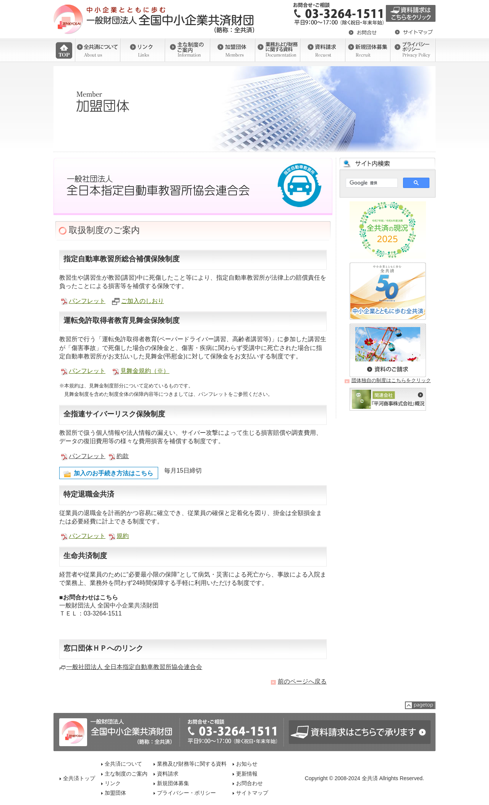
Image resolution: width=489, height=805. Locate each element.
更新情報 (246, 774)
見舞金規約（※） (144, 371)
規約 (123, 536)
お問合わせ (249, 783)
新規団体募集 (173, 783)
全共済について (123, 764)
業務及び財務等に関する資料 (192, 764)
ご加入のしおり (142, 301)
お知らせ (246, 764)
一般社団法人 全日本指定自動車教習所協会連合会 (134, 667)
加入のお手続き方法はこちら (113, 473)
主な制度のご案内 (126, 774)
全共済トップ (79, 778)
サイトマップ (252, 793)
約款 (123, 456)
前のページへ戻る (302, 681)
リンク (113, 783)
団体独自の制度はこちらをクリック (391, 380)
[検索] (371, 183)
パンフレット (87, 301)
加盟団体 (115, 793)
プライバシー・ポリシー (186, 793)
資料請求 (167, 774)
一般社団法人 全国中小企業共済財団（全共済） (154, 19)
